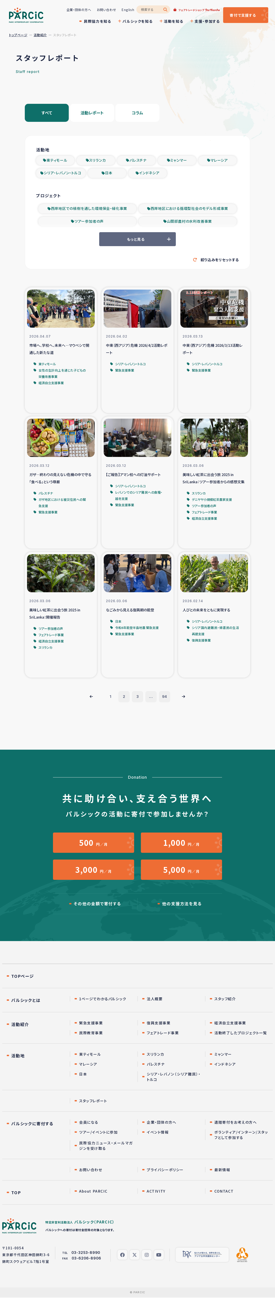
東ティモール (56, 160)
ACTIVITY (156, 1191)
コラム (137, 113)
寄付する (243, 15)
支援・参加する (207, 21)
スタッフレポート (93, 1101)
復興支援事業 (159, 1023)
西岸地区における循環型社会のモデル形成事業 (189, 209)
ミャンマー (178, 160)
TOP (16, 1193)
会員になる (88, 1123)
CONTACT (224, 1191)
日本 (109, 173)
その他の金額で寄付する (97, 904)
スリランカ (97, 160)
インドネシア (149, 173)
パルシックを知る (137, 21)
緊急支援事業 (91, 1023)
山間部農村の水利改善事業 (189, 222)
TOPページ (22, 977)
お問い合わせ (106, 9)
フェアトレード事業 (163, 1033)
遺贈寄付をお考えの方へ (235, 1123)
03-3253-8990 (86, 1253)
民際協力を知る (97, 21)
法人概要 (155, 999)
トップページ (18, 35)
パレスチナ (138, 160)
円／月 (93, 843)
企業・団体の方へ (78, 9)
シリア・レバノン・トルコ (62, 173)
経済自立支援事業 (230, 1023)
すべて (46, 113)
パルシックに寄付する (32, 1124)
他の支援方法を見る (182, 904)
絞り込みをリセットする (220, 260)
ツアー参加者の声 (89, 222)
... (151, 697)
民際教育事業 (91, 1033)
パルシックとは (26, 1001)
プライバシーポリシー (165, 1170)
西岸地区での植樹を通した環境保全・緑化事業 (89, 209)
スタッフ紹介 (225, 999)
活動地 (18, 1056)
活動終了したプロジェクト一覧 (240, 1033)
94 (164, 697)
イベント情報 (158, 1132)
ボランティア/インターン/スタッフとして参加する (241, 1135)
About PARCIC (93, 1191)
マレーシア (219, 160)
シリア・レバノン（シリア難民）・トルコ (174, 1077)
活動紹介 (40, 35)
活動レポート (92, 113)
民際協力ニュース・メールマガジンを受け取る (106, 1146)
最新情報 (222, 1170)
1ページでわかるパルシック (102, 999)
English (127, 9)
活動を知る (173, 21)
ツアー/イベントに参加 (98, 1132)
